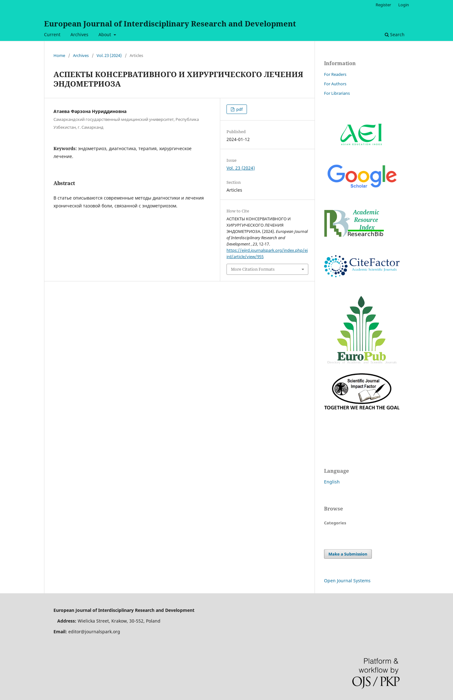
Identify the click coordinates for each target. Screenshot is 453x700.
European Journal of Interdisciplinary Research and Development (170, 23)
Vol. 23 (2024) (109, 55)
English (332, 482)
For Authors (335, 84)
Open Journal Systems (347, 581)
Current (52, 34)
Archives (79, 34)
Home (59, 55)
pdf (239, 109)
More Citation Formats (253, 269)
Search (395, 34)
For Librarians (337, 93)
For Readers (335, 74)
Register (383, 5)
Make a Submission (347, 554)
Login (403, 5)
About (105, 34)
